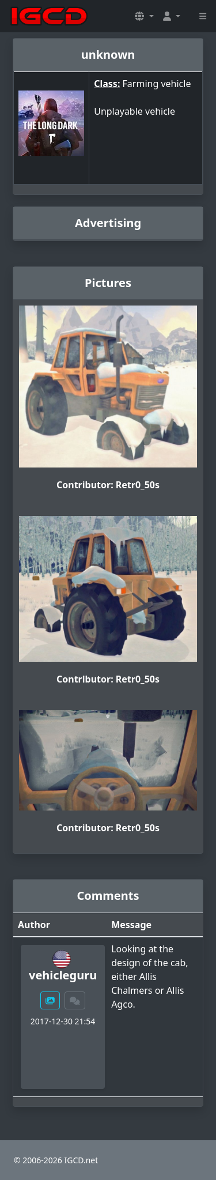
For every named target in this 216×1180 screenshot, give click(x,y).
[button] (144, 16)
